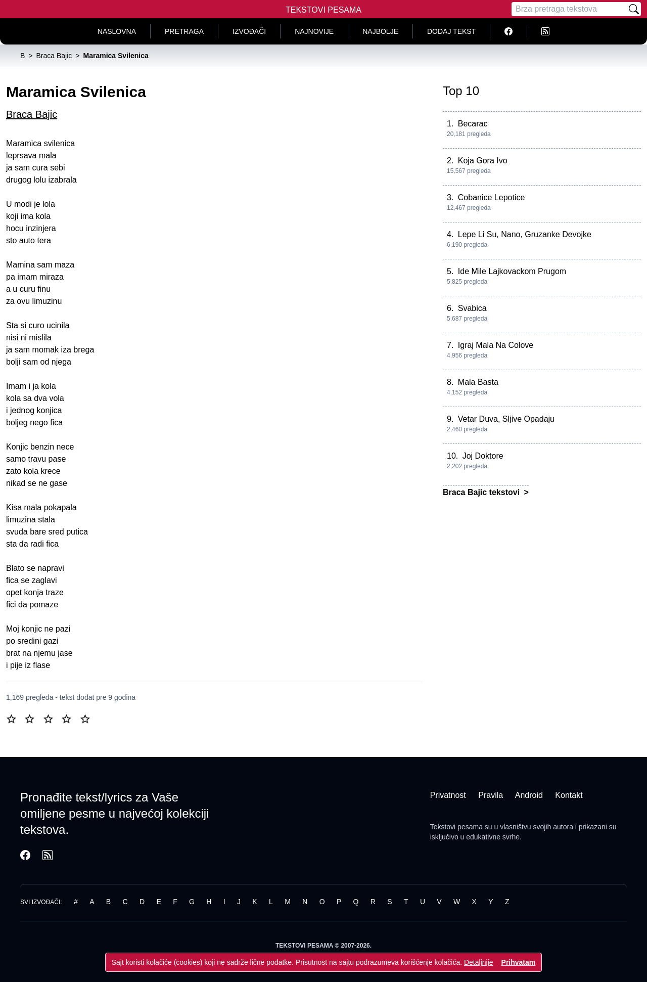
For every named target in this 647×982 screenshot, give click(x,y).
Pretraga (184, 31)
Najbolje (380, 31)
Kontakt (568, 795)
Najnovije (314, 31)
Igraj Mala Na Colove (495, 345)
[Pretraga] (569, 9)
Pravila (490, 795)
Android (529, 795)
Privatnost (448, 795)
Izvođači (249, 31)
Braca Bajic (31, 114)
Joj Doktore (483, 456)
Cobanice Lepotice (491, 197)
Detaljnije (478, 962)
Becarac (473, 123)
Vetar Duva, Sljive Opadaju (506, 419)
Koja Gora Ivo (482, 160)
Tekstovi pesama (456, 827)
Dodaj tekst (451, 31)
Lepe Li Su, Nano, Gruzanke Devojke (524, 234)
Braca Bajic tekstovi (482, 492)
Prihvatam (518, 962)
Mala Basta (478, 382)
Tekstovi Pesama (323, 10)
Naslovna (117, 31)
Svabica (472, 308)
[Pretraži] (634, 9)
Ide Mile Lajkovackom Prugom (512, 271)
